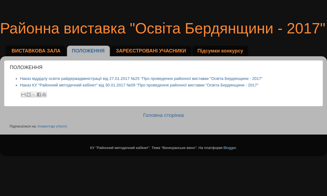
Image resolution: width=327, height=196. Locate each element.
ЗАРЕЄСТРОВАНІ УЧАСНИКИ (151, 51)
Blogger (229, 148)
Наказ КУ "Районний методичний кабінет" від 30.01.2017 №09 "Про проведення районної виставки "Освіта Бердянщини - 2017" (139, 85)
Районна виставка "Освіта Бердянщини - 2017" (162, 28)
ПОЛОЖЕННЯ (88, 51)
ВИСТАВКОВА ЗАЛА (36, 51)
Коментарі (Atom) (52, 126)
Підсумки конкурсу (220, 51)
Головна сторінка (163, 115)
